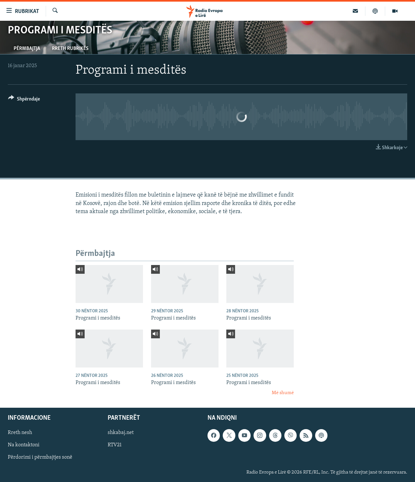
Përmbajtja (27, 48)
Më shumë (283, 393)
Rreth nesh (20, 432)
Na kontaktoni (24, 445)
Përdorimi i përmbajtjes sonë (40, 457)
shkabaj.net (121, 432)
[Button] (24, 100)
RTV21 (115, 445)
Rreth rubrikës (70, 48)
